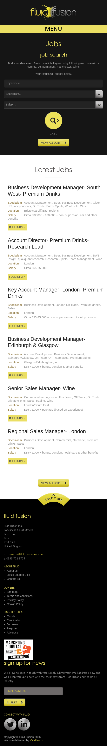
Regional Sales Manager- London (47, 431)
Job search (13, 624)
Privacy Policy (15, 600)
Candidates (14, 620)
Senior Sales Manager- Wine (41, 388)
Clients (11, 616)
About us (12, 570)
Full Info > (17, 227)
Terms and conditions (19, 596)
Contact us (13, 578)
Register (12, 628)
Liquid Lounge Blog (18, 574)
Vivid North (36, 740)
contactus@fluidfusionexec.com (25, 554)
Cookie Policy (15, 604)
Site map (12, 591)
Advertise (12, 632)
